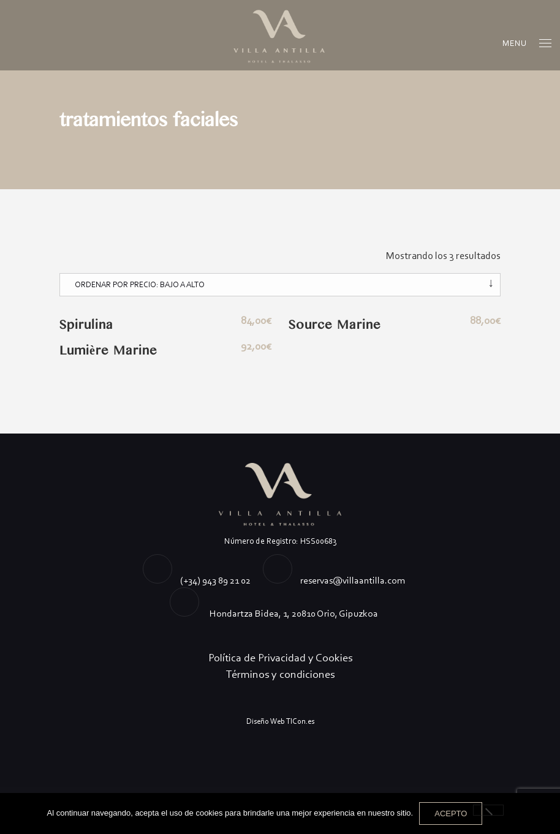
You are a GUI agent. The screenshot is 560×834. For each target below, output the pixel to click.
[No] (488, 810)
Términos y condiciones (280, 674)
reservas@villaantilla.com (352, 580)
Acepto (450, 813)
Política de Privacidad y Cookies (280, 657)
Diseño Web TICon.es (280, 721)
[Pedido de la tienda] (280, 284)
